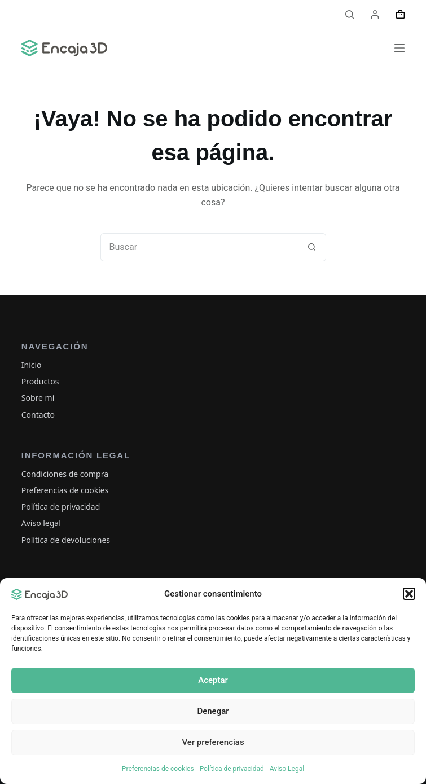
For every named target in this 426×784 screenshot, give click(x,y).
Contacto (38, 414)
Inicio (31, 365)
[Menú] (399, 48)
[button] (409, 593)
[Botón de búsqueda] (312, 247)
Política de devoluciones (65, 540)
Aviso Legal (287, 769)
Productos (40, 381)
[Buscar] (349, 14)
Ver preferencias (213, 742)
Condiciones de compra (64, 473)
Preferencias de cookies (158, 769)
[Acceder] (375, 14)
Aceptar (213, 680)
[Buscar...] (199, 247)
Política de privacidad (232, 769)
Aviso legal (41, 523)
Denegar (213, 711)
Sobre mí (38, 397)
